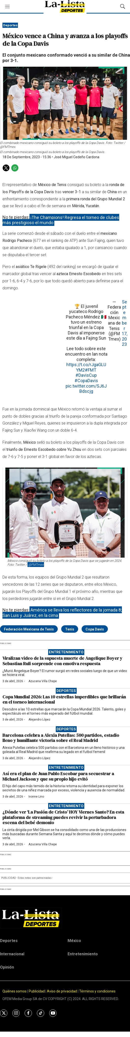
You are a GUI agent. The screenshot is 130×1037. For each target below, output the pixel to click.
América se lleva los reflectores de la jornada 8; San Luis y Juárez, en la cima (62, 612)
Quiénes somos (14, 991)
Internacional (12, 954)
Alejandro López (39, 719)
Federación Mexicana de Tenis (29, 629)
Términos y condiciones (97, 991)
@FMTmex (35, 564)
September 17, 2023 (124, 323)
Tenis (69, 629)
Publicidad (37, 991)
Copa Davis (95, 629)
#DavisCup (86, 375)
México (74, 940)
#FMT (90, 370)
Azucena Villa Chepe (43, 681)
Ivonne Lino (36, 796)
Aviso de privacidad (62, 991)
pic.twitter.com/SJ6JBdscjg (86, 388)
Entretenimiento (66, 652)
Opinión (7, 967)
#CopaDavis (86, 380)
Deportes (10, 25)
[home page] (65, 918)
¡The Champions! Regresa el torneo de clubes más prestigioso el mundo (60, 220)
